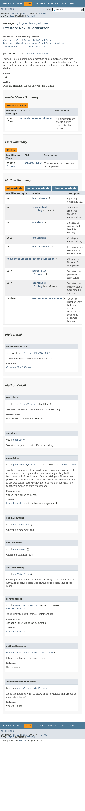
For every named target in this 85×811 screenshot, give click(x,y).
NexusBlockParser (37, 53)
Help (71, 3)
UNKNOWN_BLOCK (33, 163)
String (11, 166)
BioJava (22, 740)
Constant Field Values (18, 367)
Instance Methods (38, 188)
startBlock (39, 283)
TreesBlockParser (36, 46)
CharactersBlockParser (17, 40)
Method (43, 13)
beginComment (40, 198)
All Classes (7, 9)
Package (17, 3)
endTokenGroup (41, 246)
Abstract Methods (65, 188)
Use (36, 3)
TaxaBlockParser (13, 46)
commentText (40, 207)
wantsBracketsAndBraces (47, 298)
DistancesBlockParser (17, 43)
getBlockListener (43, 259)
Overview (6, 3)
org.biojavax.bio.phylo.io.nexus (32, 23)
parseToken (39, 271)
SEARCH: (47, 10)
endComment (39, 237)
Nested (15, 13)
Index (65, 3)
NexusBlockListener (19, 259)
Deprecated (53, 3)
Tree (42, 3)
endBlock (37, 222)
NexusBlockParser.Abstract (49, 43)
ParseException (66, 464)
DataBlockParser (43, 40)
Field (24, 13)
